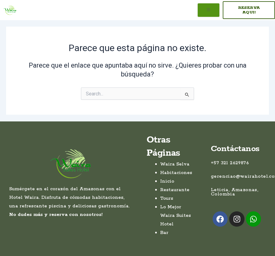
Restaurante (174, 190)
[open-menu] (208, 10)
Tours (166, 198)
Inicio (167, 181)
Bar (164, 233)
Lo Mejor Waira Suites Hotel (175, 215)
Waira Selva (174, 164)
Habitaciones (176, 173)
